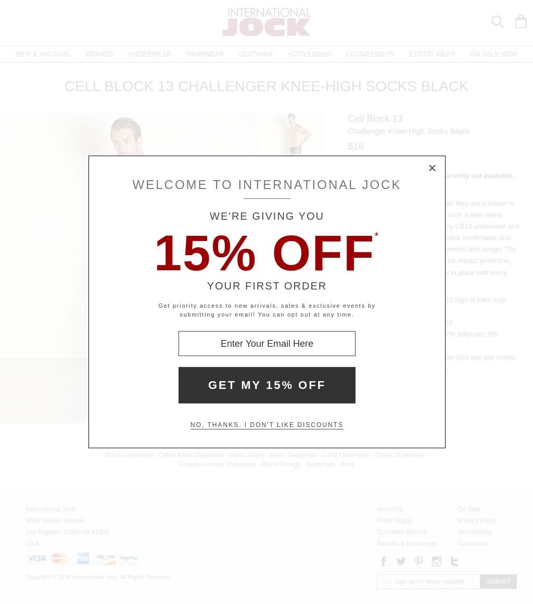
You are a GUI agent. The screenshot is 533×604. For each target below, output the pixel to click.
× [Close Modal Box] (432, 168)
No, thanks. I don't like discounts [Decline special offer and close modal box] (267, 425)
